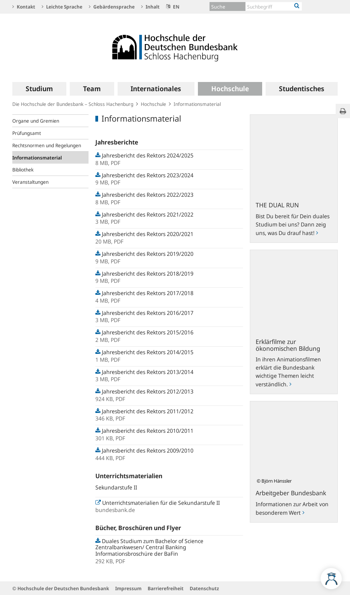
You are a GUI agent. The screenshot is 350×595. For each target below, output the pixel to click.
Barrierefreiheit (166, 588)
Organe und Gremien (35, 120)
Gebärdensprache (112, 6)
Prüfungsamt (26, 133)
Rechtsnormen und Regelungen (46, 145)
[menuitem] (39, 89)
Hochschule (153, 104)
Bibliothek (22, 169)
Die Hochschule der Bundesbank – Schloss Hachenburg (72, 104)
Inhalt (150, 6)
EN (172, 6)
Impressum (128, 588)
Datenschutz (204, 588)
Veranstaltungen (30, 182)
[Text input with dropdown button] (274, 6)
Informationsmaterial (37, 157)
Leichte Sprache (62, 6)
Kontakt (23, 6)
